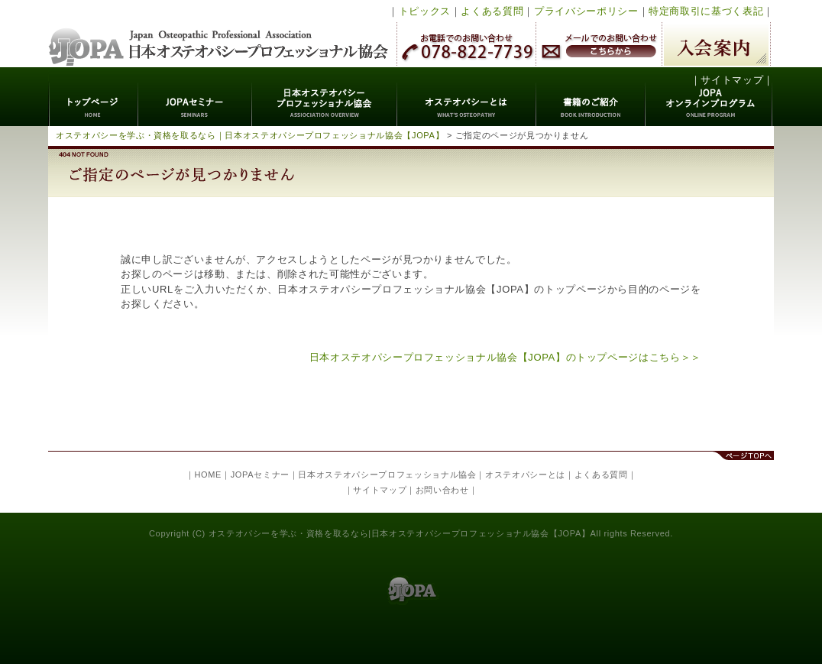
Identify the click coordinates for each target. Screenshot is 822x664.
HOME (208, 474)
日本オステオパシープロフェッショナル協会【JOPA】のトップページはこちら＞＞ (505, 357)
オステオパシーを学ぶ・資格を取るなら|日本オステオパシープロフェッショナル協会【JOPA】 (400, 533)
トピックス (425, 11)
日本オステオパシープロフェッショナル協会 (219, 33)
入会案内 (716, 44)
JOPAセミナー (195, 96)
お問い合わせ (442, 489)
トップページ (93, 96)
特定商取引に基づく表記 (706, 11)
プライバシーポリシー (586, 11)
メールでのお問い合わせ (599, 44)
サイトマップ (732, 80)
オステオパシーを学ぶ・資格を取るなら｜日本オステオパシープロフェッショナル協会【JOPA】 (250, 135)
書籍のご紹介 (591, 96)
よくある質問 (492, 11)
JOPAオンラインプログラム (709, 96)
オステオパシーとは (466, 96)
